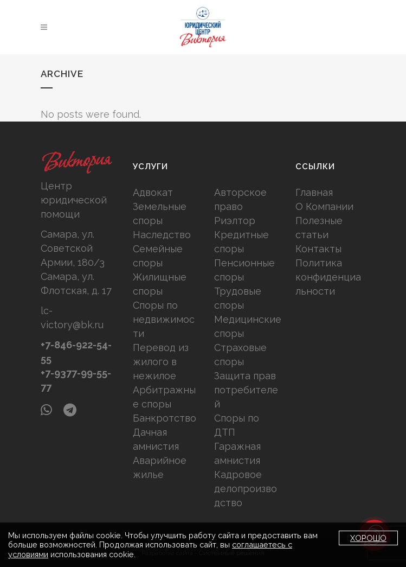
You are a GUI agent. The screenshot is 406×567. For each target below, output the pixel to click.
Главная (314, 192)
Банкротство (164, 418)
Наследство (162, 234)
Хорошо (368, 538)
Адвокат (153, 192)
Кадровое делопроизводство (245, 488)
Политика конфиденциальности (328, 277)
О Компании (324, 206)
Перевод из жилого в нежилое (161, 361)
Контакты (318, 248)
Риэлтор (234, 220)
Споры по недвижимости (164, 319)
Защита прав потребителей (246, 390)
